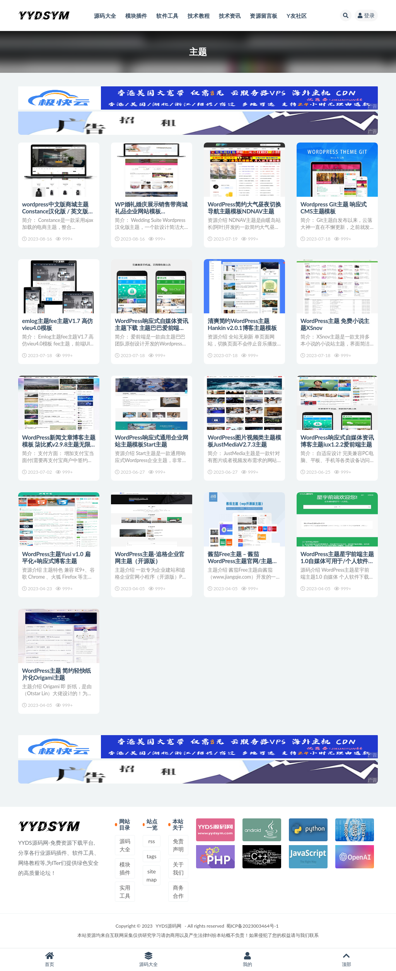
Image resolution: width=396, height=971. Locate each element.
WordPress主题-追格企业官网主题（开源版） (149, 557)
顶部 (346, 959)
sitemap (152, 875)
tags (151, 856)
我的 (247, 959)
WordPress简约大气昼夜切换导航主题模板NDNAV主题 (244, 208)
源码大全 (124, 845)
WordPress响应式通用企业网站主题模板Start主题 (151, 441)
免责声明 (178, 845)
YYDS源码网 (169, 926)
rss (151, 841)
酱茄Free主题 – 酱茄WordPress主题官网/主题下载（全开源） (243, 560)
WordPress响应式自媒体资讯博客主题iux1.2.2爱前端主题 (337, 441)
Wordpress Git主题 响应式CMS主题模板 (333, 208)
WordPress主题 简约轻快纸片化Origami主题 (56, 674)
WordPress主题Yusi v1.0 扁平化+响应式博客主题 (56, 557)
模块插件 (124, 868)
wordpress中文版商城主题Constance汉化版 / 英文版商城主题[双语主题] (58, 211)
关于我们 (178, 868)
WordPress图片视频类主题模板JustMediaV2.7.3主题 (244, 441)
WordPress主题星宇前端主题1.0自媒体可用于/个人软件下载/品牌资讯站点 (337, 560)
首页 (49, 959)
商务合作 (178, 891)
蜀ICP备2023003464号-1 (252, 926)
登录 (366, 15)
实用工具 (124, 891)
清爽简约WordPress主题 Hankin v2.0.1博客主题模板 (242, 324)
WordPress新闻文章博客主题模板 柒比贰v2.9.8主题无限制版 (59, 444)
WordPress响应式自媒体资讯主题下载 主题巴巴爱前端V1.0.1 (151, 327)
